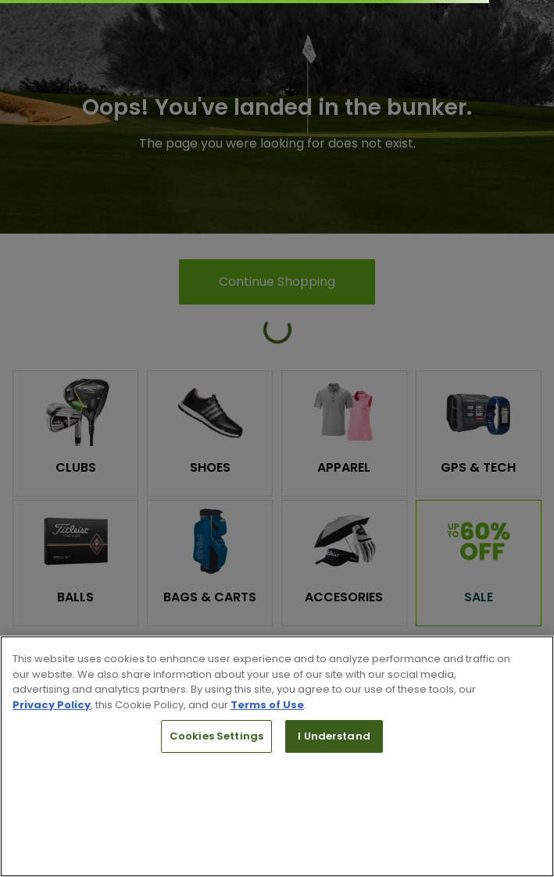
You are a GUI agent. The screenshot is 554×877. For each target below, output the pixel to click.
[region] (277, 756)
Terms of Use (267, 704)
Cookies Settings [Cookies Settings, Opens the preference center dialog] (216, 736)
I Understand (334, 736)
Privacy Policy (52, 704)
